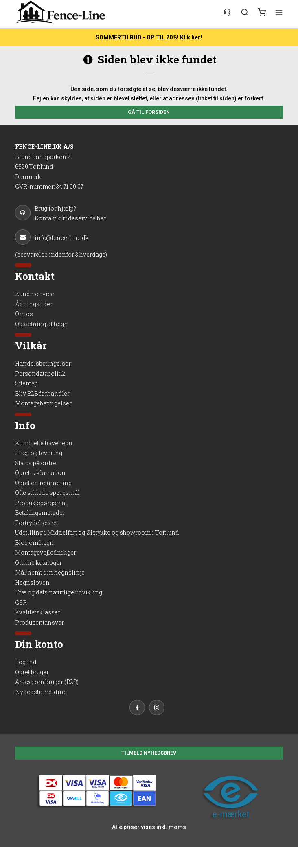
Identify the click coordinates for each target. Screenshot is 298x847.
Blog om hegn (34, 543)
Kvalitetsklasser (37, 612)
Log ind (26, 662)
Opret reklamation (40, 473)
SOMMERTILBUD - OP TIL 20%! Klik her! (149, 37)
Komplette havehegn (43, 443)
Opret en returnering (43, 483)
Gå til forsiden (149, 112)
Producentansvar (39, 622)
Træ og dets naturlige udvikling (58, 592)
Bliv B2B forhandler (42, 393)
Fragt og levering (38, 453)
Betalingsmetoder (40, 512)
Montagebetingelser (43, 403)
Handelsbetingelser (43, 363)
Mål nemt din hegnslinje (50, 572)
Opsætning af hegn (41, 324)
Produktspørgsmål (41, 503)
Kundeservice (34, 294)
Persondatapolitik (40, 373)
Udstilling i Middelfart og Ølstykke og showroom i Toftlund (97, 532)
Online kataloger (38, 562)
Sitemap (26, 383)
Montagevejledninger (45, 552)
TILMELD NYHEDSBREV (148, 753)
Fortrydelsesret (36, 523)
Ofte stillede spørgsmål (47, 492)
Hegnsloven (32, 582)
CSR (21, 602)
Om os (24, 314)
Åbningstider (34, 304)
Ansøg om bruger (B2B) (47, 682)
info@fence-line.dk (52, 237)
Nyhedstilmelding (41, 692)
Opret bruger (32, 672)
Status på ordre (35, 463)
